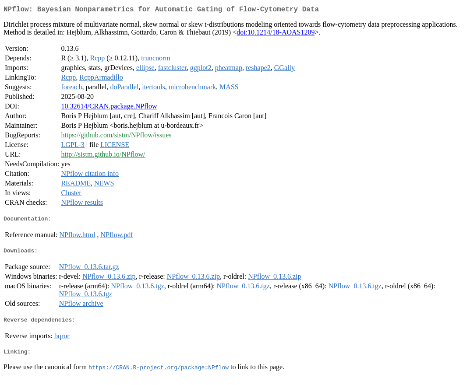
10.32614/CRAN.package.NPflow (109, 108)
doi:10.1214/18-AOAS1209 (276, 34)
